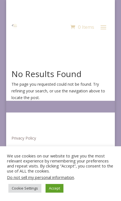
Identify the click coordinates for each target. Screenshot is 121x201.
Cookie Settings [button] (25, 188)
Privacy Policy (23, 138)
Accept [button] (54, 188)
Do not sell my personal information (40, 177)
